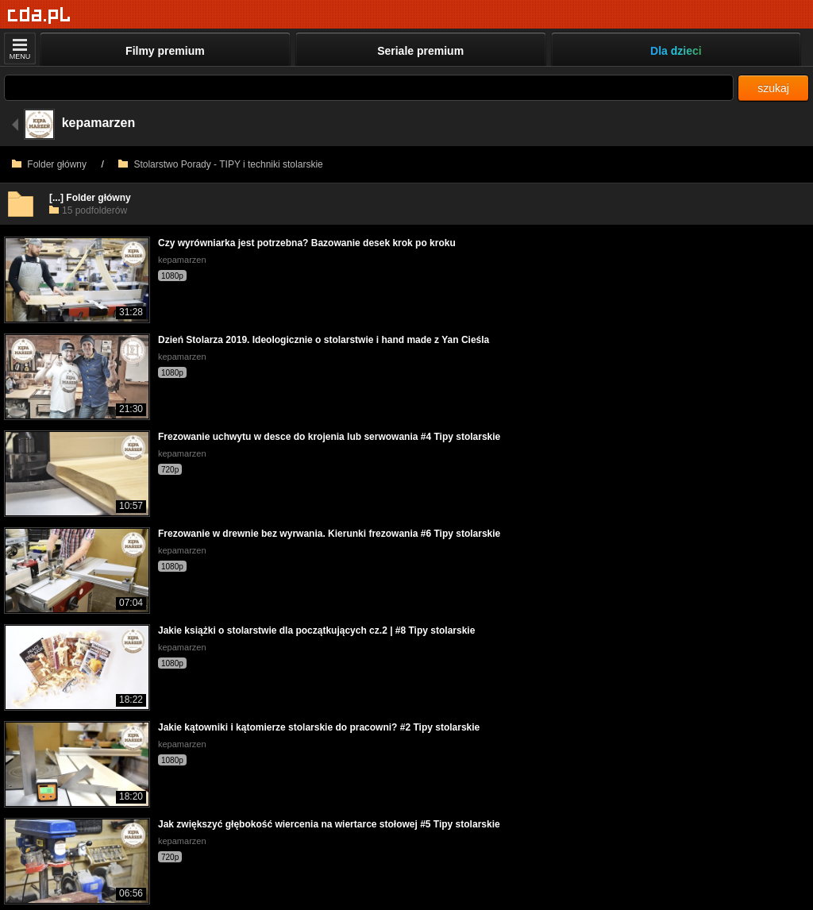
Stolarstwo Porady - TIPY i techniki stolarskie (220, 164)
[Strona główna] (39, 15)
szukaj (773, 88)
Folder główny (49, 164)
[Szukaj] (369, 88)
